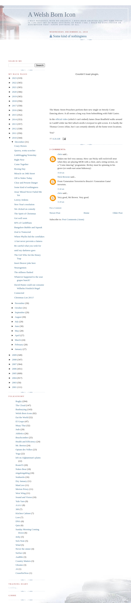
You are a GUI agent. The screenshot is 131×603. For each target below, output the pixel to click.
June (17, 326)
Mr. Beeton (21, 445)
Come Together (21, 164)
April (17, 335)
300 (17, 509)
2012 (14, 128)
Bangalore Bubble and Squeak (28, 227)
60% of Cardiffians (23, 222)
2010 (14, 137)
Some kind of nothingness (70, 36)
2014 (14, 119)
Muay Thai (21, 425)
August (18, 317)
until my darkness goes (24, 250)
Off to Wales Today (23, 178)
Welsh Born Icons (24, 413)
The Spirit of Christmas (25, 213)
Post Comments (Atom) (73, 219)
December (20, 141)
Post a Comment (55, 208)
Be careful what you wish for (27, 245)
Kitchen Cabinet (23, 513)
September (20, 312)
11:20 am (61, 202)
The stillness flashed (23, 272)
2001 (14, 387)
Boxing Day (19, 169)
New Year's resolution (24, 204)
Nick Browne (64, 176)
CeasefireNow (22, 573)
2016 (14, 110)
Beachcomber (22, 437)
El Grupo (20, 421)
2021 (14, 87)
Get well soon (20, 218)
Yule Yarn (20, 501)
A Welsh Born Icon (51, 14)
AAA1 (19, 505)
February (19, 344)
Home (86, 213)
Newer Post (55, 213)
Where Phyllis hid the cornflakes (29, 236)
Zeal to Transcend (22, 232)
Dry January (21, 481)
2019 (14, 96)
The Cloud (20, 405)
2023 (14, 78)
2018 (14, 101)
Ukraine (19, 565)
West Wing (21, 493)
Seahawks (20, 477)
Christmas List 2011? (24, 297)
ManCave (20, 485)
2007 (14, 364)
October (19, 307)
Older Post (118, 213)
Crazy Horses (20, 146)
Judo (18, 429)
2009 (14, 355)
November (20, 303)
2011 (14, 133)
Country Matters (23, 561)
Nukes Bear (21, 469)
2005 (14, 373)
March (18, 340)
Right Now (19, 159)
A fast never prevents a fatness (28, 241)
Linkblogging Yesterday (25, 155)
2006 (14, 368)
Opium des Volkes (24, 449)
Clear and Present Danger (26, 182)
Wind (18, 545)
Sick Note (20, 541)
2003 (14, 382)
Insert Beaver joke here (25, 263)
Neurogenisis (20, 267)
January (19, 349)
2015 (14, 114)
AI (17, 569)
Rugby (19, 401)
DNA (18, 521)
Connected (19, 293)
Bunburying (21, 409)
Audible (19, 557)
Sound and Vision (24, 497)
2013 (14, 124)
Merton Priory (22, 489)
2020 (14, 91)
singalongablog (23, 473)
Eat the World (22, 417)
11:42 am (61, 189)
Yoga (18, 453)
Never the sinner (23, 549)
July (17, 321)
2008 (14, 359)
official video (61, 119)
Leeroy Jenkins (21, 199)
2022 (14, 82)
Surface (19, 553)
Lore (18, 517)
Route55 (19, 465)
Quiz (18, 525)
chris (60, 154)
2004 (14, 378)
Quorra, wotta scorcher (24, 150)
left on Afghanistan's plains (28, 457)
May (17, 330)
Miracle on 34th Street (24, 173)
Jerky (18, 536)
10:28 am (61, 173)
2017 (14, 105)
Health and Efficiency (26, 441)
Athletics (20, 433)
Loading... (13, 587)
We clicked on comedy (24, 209)
